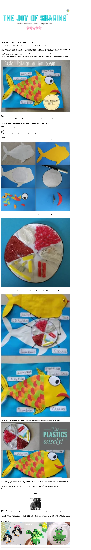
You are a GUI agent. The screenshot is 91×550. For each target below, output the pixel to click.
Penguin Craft (12, 545)
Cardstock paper (4, 127)
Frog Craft (58, 545)
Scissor (2, 131)
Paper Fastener (3, 128)
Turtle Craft (35, 545)
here (67, 517)
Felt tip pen (3, 130)
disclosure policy (30, 121)
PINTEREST (36, 494)
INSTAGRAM (46, 494)
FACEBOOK (41, 494)
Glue (1, 132)
